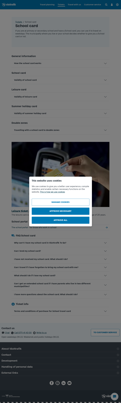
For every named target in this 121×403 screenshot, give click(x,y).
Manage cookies (60, 202)
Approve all (60, 220)
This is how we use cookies (52, 192)
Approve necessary (60, 211)
